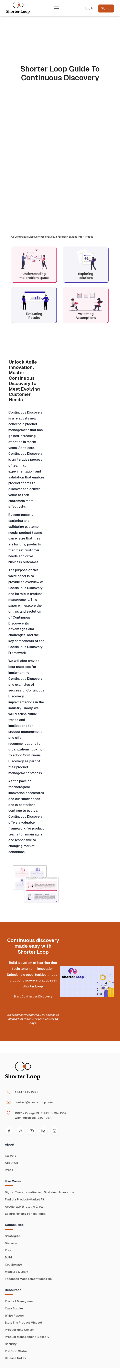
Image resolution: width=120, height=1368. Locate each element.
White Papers (14, 1315)
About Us (11, 1162)
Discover (11, 1243)
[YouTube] (32, 1131)
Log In (89, 8)
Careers (11, 1155)
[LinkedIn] (43, 1131)
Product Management (20, 1301)
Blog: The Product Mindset (23, 1322)
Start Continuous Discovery (33, 996)
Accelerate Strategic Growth (25, 1206)
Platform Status (16, 1351)
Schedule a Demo (33, 1006)
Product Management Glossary (27, 1337)
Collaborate (13, 1264)
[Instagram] (55, 1131)
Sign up (106, 8)
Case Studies (14, 1308)
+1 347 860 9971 (26, 1091)
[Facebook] (9, 1131)
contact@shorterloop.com (34, 1102)
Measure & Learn (17, 1271)
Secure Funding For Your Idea (25, 1213)
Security (11, 1344)
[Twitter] (20, 1131)
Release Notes (15, 1358)
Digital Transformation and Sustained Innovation (39, 1192)
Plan (8, 1250)
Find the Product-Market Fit (24, 1199)
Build (8, 1257)
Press (9, 1170)
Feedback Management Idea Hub (28, 1279)
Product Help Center (19, 1329)
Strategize (12, 1236)
